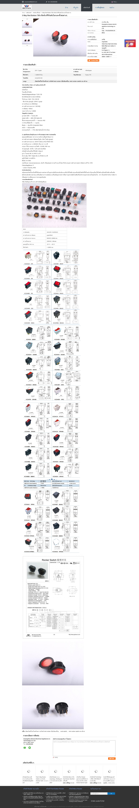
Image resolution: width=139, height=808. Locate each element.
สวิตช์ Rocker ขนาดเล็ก (31, 789)
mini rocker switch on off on (77, 731)
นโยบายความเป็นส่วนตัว (40, 806)
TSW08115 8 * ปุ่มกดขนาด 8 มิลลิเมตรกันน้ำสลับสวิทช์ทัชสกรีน (78, 793)
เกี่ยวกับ (75, 7)
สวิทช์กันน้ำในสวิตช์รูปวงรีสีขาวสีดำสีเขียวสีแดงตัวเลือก (95, 779)
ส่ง (111, 793)
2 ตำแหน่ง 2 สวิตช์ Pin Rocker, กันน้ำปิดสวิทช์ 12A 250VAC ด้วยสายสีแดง (33, 802)
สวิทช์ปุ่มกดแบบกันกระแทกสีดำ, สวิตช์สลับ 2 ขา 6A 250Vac (55, 793)
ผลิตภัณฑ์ (86, 7)
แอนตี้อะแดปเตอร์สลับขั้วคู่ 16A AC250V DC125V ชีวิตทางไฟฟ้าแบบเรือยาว (56, 797)
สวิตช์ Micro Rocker (75, 789)
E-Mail (93, 801)
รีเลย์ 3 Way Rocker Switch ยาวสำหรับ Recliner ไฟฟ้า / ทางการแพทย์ (42, 779)
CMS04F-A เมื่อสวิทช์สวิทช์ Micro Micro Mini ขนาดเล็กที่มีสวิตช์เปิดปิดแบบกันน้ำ (79, 797)
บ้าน (66, 7)
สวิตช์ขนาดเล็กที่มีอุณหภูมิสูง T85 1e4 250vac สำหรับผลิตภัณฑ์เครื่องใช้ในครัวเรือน (33, 798)
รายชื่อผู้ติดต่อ (99, 7)
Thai (115, 2)
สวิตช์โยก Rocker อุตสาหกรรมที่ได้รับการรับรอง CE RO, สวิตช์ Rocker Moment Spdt (82, 779)
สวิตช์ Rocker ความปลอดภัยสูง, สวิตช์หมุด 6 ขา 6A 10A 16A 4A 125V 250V (56, 779)
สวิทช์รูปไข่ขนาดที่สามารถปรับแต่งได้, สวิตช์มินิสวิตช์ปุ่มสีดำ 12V (28, 779)
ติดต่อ (89, 60)
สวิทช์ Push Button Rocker (55, 789)
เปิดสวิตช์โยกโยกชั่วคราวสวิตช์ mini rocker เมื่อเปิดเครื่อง (42, 731)
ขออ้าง (112, 7)
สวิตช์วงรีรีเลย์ (36, 12)
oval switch (63, 731)
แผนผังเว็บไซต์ (100, 801)
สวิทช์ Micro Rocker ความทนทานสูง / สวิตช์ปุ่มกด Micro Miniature (78, 800)
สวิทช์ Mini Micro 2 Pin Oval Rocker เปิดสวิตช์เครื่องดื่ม (68, 779)
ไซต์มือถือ (93, 803)
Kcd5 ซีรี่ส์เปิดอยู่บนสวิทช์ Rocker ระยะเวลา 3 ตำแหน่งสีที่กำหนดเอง (109, 779)
